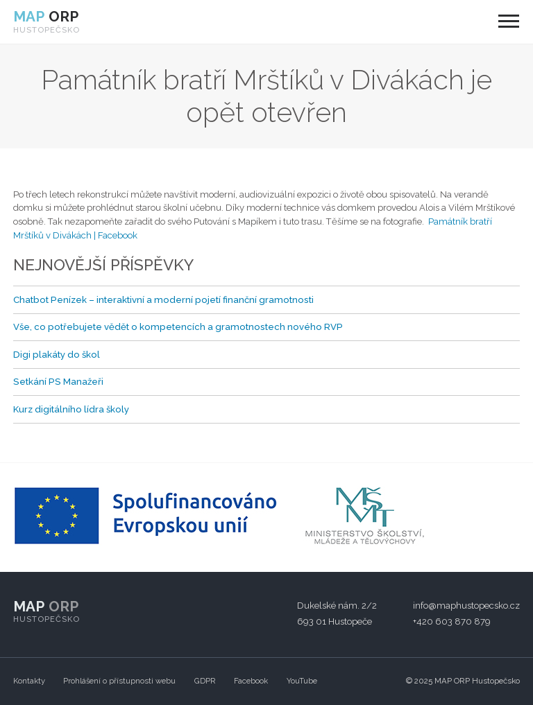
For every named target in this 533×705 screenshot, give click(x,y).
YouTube (302, 681)
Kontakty (29, 681)
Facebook (251, 681)
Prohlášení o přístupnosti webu (119, 681)
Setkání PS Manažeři (58, 381)
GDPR (205, 681)
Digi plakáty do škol (56, 354)
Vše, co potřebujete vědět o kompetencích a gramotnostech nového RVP (178, 327)
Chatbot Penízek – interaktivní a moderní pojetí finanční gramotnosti (163, 300)
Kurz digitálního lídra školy (71, 409)
